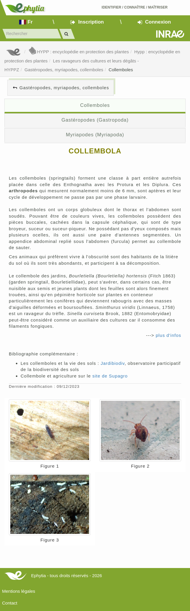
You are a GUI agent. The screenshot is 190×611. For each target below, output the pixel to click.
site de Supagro (110, 375)
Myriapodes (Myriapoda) (95, 134)
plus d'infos (168, 335)
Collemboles (121, 69)
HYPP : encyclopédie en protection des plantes (78, 51)
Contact (9, 602)
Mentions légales (18, 591)
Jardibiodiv (113, 363)
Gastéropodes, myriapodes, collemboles (63, 69)
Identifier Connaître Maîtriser (135, 7)
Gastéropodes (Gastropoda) (95, 119)
